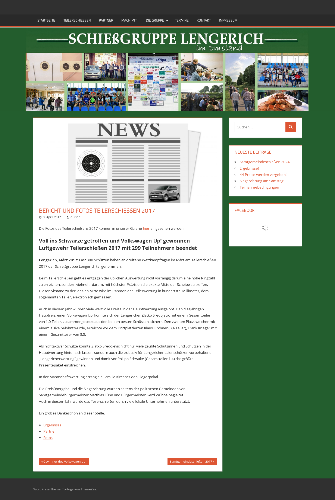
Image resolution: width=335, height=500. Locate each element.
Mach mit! (129, 20)
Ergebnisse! (249, 168)
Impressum (228, 20)
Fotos (48, 437)
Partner (106, 20)
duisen (75, 217)
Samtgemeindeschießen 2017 (191, 462)
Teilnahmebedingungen (259, 187)
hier (146, 228)
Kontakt (204, 20)
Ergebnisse (52, 425)
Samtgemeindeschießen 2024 (265, 161)
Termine (182, 20)
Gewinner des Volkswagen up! (64, 462)
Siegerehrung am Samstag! (262, 180)
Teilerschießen (77, 20)
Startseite (46, 20)
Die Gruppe (157, 20)
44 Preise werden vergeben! (263, 174)
